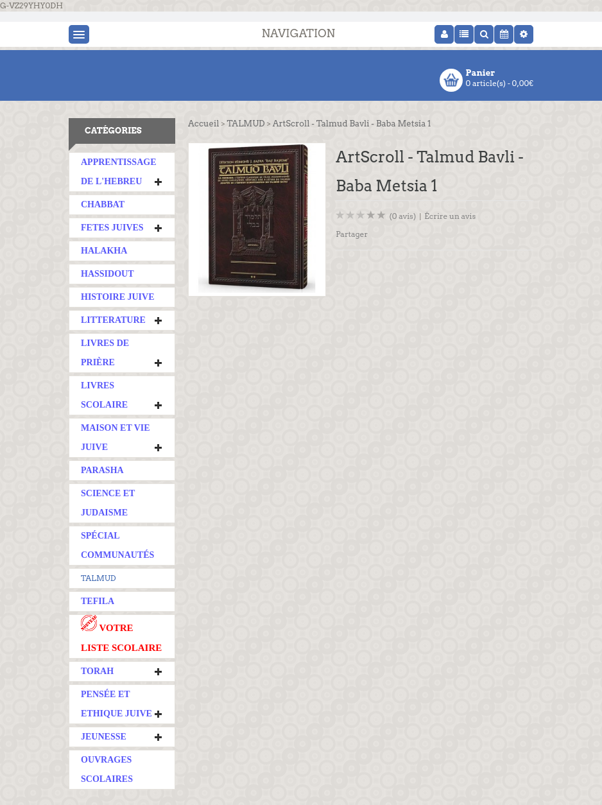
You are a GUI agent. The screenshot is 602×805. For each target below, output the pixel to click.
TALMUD (98, 578)
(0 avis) (403, 216)
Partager (352, 234)
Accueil (203, 123)
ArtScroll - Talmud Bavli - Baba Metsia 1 (352, 123)
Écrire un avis (450, 216)
